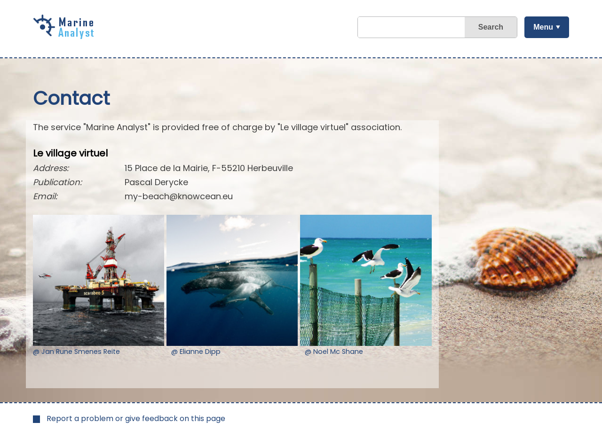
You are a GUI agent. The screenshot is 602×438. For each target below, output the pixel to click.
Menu (543, 27)
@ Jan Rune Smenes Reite (76, 351)
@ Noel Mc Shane (334, 351)
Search (490, 27)
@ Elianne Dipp (196, 351)
